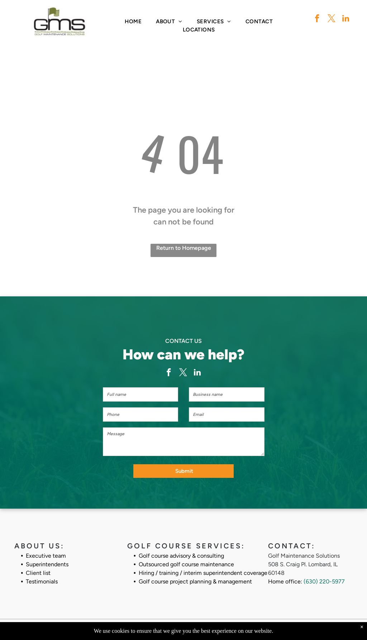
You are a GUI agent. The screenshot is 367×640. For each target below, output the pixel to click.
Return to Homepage (183, 247)
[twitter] (331, 19)
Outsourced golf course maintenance (186, 557)
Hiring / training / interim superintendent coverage (203, 565)
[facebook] (317, 19)
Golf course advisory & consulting (181, 548)
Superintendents (47, 557)
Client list (38, 565)
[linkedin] (346, 19)
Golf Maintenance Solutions (304, 548)
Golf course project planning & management (195, 574)
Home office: (285, 574)
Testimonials (42, 574)
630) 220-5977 (325, 574)
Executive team (46, 548)
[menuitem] (133, 22)
